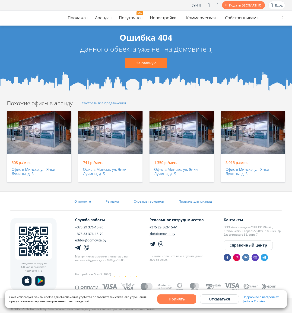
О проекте (82, 201)
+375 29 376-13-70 (89, 227)
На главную (146, 63)
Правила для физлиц (195, 201)
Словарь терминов (149, 201)
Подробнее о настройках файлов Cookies (261, 299)
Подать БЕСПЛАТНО (245, 5)
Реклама (112, 201)
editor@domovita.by (90, 240)
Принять (177, 299)
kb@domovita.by (162, 234)
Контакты (233, 219)
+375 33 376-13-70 (89, 234)
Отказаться (219, 299)
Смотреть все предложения (104, 103)
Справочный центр (248, 245)
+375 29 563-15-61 (163, 227)
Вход (276, 5)
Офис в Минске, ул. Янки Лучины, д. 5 (33, 171)
